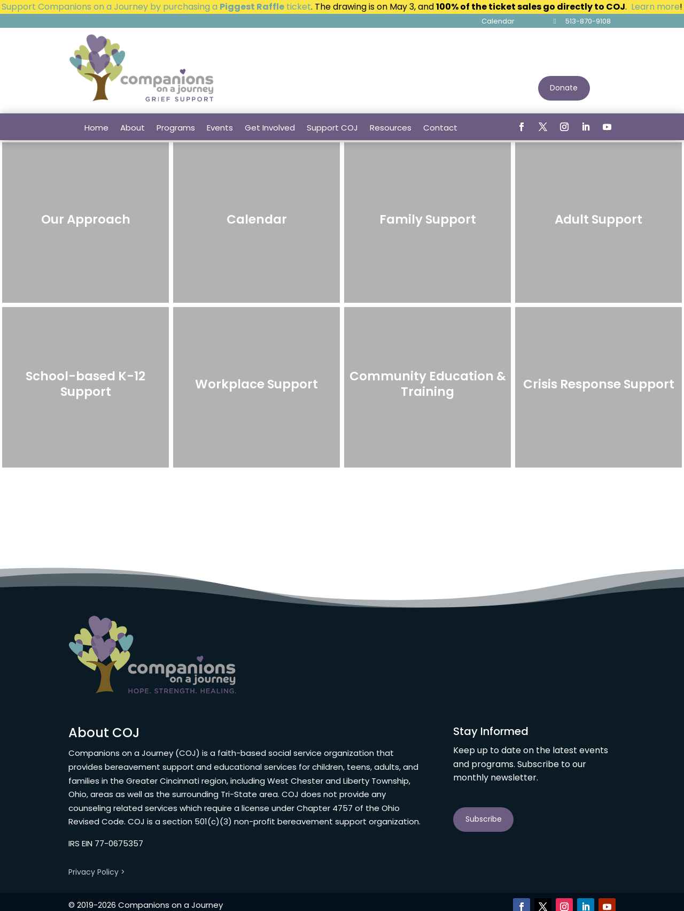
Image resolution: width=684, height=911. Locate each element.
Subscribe (483, 819)
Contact (440, 127)
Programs (176, 127)
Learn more (655, 7)
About (132, 127)
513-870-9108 (588, 21)
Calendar (498, 21)
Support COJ (332, 127)
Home (96, 127)
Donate (564, 87)
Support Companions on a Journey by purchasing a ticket (156, 7)
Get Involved (270, 127)
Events (220, 127)
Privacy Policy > (96, 872)
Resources (390, 127)
